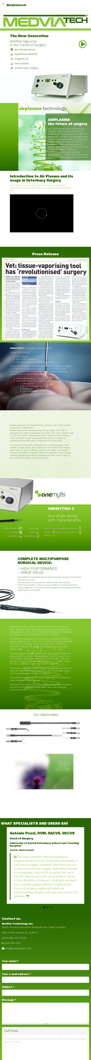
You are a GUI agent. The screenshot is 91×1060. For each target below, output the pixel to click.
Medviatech (16, 5)
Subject (8, 986)
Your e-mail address (16, 974)
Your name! (10, 961)
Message (9, 999)
